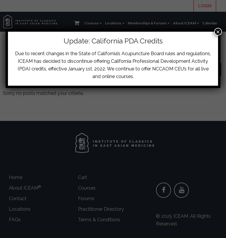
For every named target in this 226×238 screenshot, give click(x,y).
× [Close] (218, 32)
